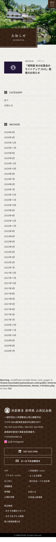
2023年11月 (10, 199)
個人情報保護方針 (12, 521)
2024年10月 (10, 168)
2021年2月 (9, 314)
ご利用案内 (36, 470)
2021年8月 (9, 293)
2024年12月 (10, 163)
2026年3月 (9, 137)
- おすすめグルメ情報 (14, 516)
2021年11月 (10, 278)
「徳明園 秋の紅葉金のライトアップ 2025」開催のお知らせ (38, 69)
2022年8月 (9, 236)
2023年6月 (9, 210)
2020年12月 (10, 324)
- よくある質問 (35, 475)
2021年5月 (9, 304)
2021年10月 (10, 283)
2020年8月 (9, 345)
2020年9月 (9, 340)
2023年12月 (10, 194)
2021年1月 (9, 319)
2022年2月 (9, 262)
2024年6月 (9, 184)
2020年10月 (10, 335)
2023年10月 (10, 205)
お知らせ (41, 61)
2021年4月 (9, 309)
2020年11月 (10, 330)
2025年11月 (10, 147)
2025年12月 (10, 142)
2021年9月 (9, 288)
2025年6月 (9, 158)
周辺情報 (8, 505)
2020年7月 (9, 350)
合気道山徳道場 (35, 497)
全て (6, 100)
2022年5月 (9, 246)
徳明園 (7, 491)
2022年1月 (9, 267)
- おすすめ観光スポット (15, 510)
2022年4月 (9, 251)
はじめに (8, 481)
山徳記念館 (9, 497)
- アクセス (12, 475)
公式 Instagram (14, 441)
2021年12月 (10, 272)
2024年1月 (9, 189)
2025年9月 (9, 153)
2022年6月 (9, 241)
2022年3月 (9, 257)
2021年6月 (9, 298)
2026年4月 (9, 132)
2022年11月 (10, 225)
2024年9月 (9, 173)
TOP (6, 470)
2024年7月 (9, 179)
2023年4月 (9, 215)
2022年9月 (9, 231)
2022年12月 (10, 220)
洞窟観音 (8, 486)
